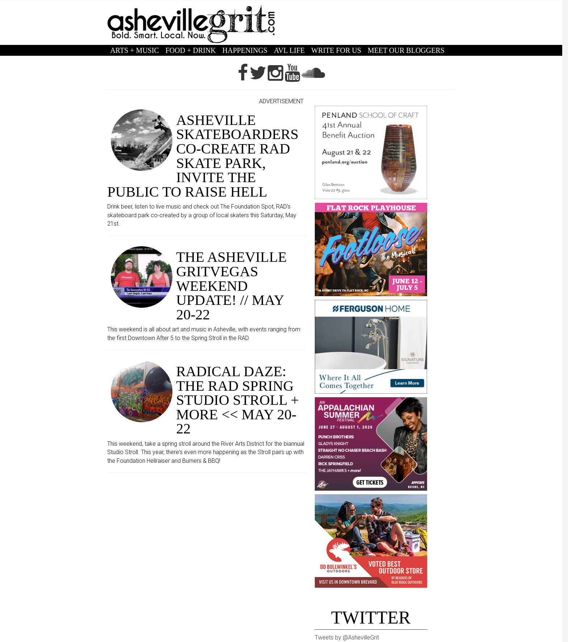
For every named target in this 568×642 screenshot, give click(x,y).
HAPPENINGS (244, 50)
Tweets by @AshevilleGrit (347, 637)
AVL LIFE (289, 50)
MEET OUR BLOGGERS (406, 50)
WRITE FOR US (336, 50)
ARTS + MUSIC (134, 50)
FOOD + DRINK (191, 50)
